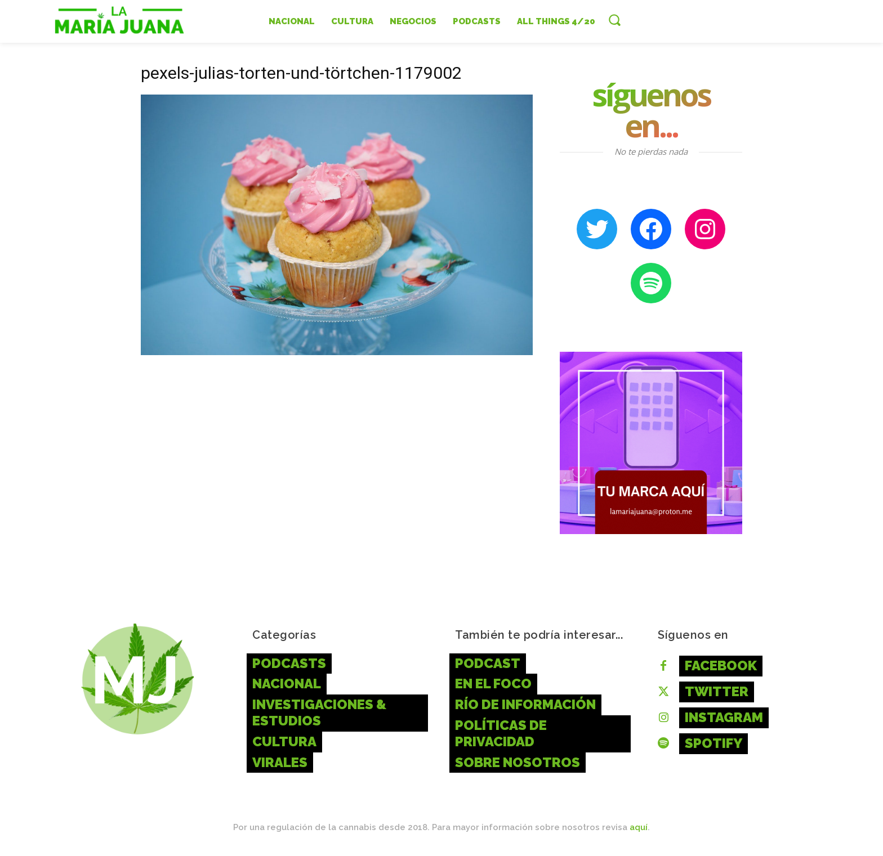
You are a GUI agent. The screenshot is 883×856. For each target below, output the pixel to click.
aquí (639, 827)
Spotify (713, 743)
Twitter (716, 691)
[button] (614, 19)
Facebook (721, 665)
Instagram (724, 717)
